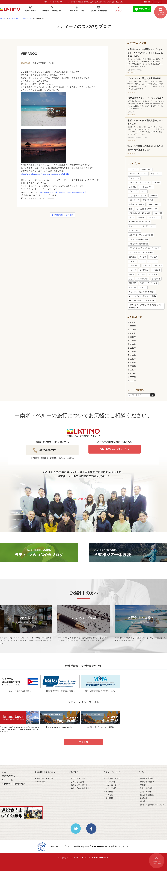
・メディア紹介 (110, 788)
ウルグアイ (156, 279)
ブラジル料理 (148, 200)
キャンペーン (156, 174)
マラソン (143, 287)
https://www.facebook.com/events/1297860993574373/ (62, 192)
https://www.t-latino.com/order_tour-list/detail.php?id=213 (45, 174)
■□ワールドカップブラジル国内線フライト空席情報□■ (145, 306)
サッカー (132, 287)
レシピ (131, 217)
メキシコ (50, 63)
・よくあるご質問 (76, 782)
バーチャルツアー (146, 187)
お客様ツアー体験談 (136, 204)
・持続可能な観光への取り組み (151, 805)
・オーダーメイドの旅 (44, 778)
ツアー (143, 191)
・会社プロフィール (112, 778)
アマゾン (132, 261)
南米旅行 (153, 196)
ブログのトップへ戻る (62, 215)
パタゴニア (152, 261)
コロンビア (157, 266)
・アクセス (108, 795)
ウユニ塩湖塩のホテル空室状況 (141, 252)
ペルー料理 (158, 213)
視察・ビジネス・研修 (148, 283)
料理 (130, 209)
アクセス (83, 742)
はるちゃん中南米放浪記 (138, 244)
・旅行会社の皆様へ (146, 782)
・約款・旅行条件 (145, 788)
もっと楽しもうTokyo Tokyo (146, 209)
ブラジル (143, 257)
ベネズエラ (156, 270)
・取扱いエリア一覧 (77, 778)
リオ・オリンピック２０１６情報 (141, 292)
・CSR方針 (143, 798)
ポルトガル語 (146, 169)
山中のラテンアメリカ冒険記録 (141, 235)
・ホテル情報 (40, 782)
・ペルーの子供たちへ (113, 785)
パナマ (131, 274)
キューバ (132, 270)
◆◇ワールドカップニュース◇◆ (141, 301)
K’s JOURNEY (134, 231)
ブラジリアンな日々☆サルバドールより (144, 248)
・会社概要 (108, 792)
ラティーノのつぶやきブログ (20, 18)
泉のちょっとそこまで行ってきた (141, 226)
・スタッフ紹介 (110, 782)
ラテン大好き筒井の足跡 (138, 239)
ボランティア (134, 200)
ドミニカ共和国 (142, 279)
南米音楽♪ (133, 283)
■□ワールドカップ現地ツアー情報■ (142, 296)
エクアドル (144, 270)
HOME (3, 18)
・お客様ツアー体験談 (78, 785)
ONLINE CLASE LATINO (138, 174)
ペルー (142, 261)
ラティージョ (134, 178)
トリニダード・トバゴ (137, 196)
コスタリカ (152, 274)
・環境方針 (142, 801)
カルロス (132, 187)
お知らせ (156, 182)
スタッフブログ (39, 63)
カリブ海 (141, 274)
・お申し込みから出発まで (80, 788)
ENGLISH (147, 2)
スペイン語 (133, 169)
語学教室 (141, 217)
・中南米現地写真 (145, 778)
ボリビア (153, 257)
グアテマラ (133, 191)
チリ (130, 279)
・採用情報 (108, 798)
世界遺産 (132, 257)
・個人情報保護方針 (146, 795)
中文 (157, 2)
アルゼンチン (134, 266)
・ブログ (142, 785)
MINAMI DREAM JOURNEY (139, 222)
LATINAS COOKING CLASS (139, 213)
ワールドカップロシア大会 (139, 182)
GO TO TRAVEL (154, 204)
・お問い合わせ (144, 792)
